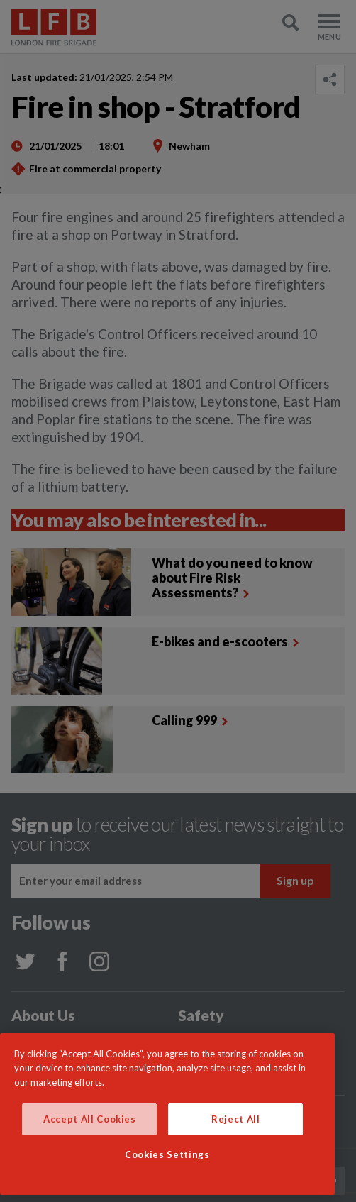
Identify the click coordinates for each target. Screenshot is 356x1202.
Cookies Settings (167, 1154)
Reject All (235, 1119)
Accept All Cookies (89, 1119)
